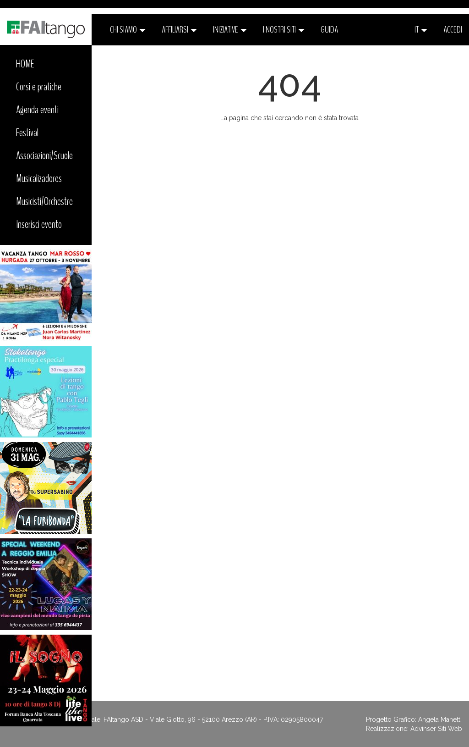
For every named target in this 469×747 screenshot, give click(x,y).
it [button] (420, 29)
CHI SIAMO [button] (128, 29)
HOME (25, 63)
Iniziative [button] (230, 29)
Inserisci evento (39, 224)
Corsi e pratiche (38, 86)
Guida (329, 29)
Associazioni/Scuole (44, 155)
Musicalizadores (39, 178)
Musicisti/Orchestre (44, 201)
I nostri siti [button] (284, 29)
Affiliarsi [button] (179, 29)
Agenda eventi (37, 109)
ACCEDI (452, 29)
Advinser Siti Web (436, 728)
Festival (27, 132)
